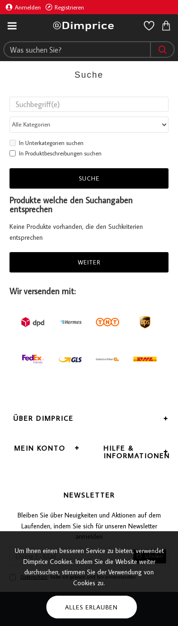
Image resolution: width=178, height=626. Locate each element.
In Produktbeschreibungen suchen (55, 153)
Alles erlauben (91, 607)
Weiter (89, 262)
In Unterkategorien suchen (46, 142)
